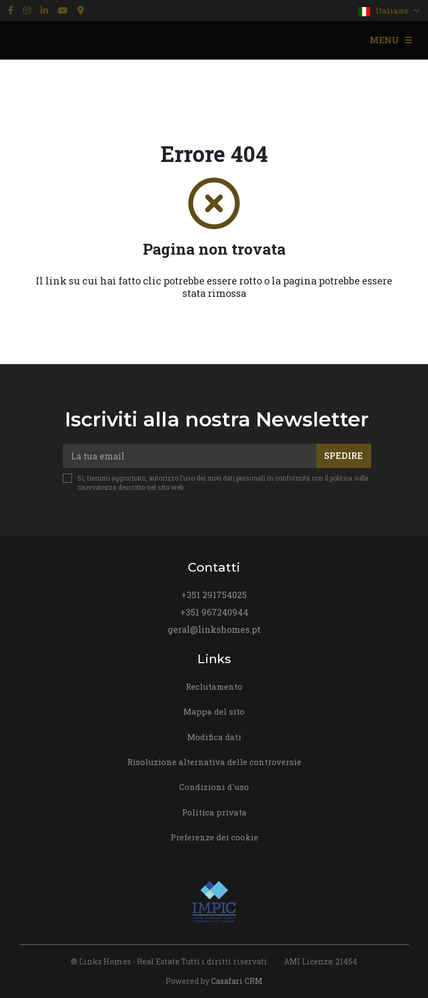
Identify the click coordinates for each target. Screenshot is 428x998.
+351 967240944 (214, 612)
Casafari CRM (236, 981)
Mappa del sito (214, 711)
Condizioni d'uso (214, 786)
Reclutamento (214, 686)
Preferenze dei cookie (214, 837)
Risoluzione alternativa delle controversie (214, 761)
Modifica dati (214, 736)
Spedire (343, 455)
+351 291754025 (214, 594)
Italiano (389, 10)
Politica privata (214, 812)
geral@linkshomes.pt (214, 629)
